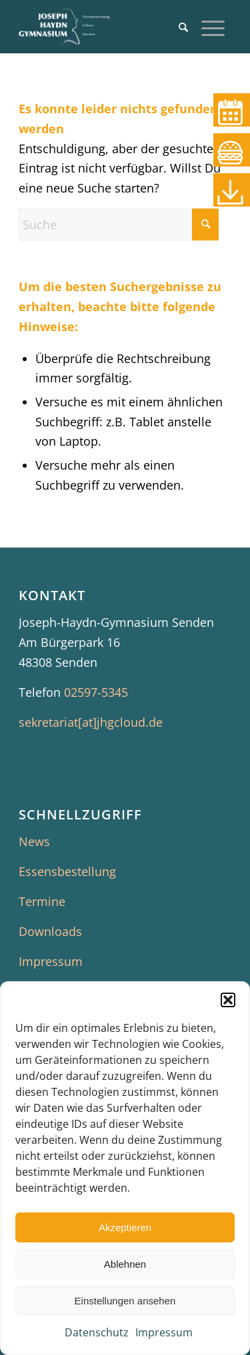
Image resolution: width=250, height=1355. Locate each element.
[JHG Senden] (104, 26)
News (34, 841)
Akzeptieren (125, 1227)
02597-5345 (96, 692)
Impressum (164, 1332)
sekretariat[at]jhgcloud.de (91, 722)
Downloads (50, 931)
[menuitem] (183, 26)
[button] (228, 1000)
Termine (42, 901)
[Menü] (213, 26)
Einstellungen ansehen (125, 1300)
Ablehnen (125, 1264)
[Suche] (183, 26)
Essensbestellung (67, 871)
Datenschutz (97, 1332)
